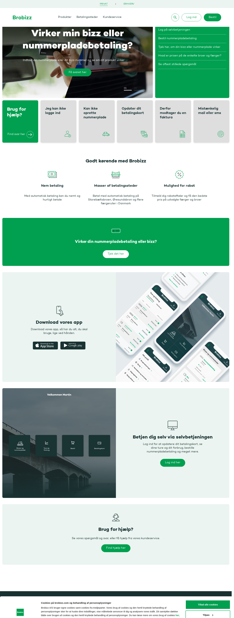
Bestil (212, 17)
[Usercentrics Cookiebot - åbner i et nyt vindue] (20, 612)
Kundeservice (112, 17)
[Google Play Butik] (72, 345)
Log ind (191, 17)
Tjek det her (116, 254)
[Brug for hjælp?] (30, 134)
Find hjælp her (116, 548)
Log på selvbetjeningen (174, 30)
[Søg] (175, 17)
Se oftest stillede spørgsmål (177, 64)
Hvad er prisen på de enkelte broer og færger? (189, 55)
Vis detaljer (47, 611)
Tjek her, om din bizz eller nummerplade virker (189, 47)
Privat (104, 4)
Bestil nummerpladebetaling (177, 38)
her (177, 595)
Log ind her (172, 462)
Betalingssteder (87, 17)
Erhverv (129, 4)
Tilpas (208, 595)
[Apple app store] (45, 345)
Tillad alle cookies (208, 585)
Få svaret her (77, 72)
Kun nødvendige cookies (208, 605)
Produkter (64, 17)
